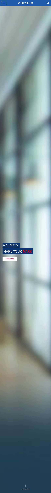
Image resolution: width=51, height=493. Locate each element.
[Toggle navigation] (4, 3)
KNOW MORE (10, 259)
